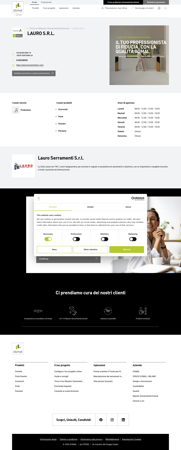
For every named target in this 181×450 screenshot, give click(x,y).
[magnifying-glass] (165, 8)
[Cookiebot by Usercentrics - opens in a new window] (133, 199)
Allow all (126, 249)
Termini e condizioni (68, 439)
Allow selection (90, 249)
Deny (54, 249)
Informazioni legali (48, 439)
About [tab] (128, 207)
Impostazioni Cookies (131, 439)
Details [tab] (90, 207)
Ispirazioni (64, 8)
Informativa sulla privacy (91, 439)
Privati (34, 2)
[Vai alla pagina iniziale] (17, 8)
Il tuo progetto (49, 8)
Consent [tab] (53, 207)
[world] (159, 8)
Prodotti (35, 8)
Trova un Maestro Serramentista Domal (49, 28)
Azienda (76, 8)
